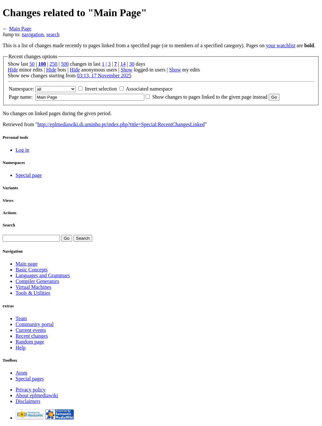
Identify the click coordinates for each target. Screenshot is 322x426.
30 (131, 64)
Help (21, 347)
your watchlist (280, 45)
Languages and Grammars (43, 275)
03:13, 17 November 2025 (104, 75)
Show (126, 69)
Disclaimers (28, 401)
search (53, 34)
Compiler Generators (37, 281)
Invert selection (101, 89)
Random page (30, 341)
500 (65, 64)
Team (21, 318)
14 (123, 64)
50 (32, 64)
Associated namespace (149, 89)
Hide (13, 69)
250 (53, 64)
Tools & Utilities (33, 293)
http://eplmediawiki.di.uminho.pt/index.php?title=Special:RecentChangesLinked (121, 124)
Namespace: (21, 89)
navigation (33, 34)
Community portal (35, 324)
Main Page (20, 28)
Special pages (30, 378)
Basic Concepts (32, 269)
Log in (22, 150)
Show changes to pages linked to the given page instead (209, 97)
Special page (29, 175)
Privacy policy (31, 389)
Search (9, 225)
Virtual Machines (33, 287)
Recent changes (32, 336)
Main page (27, 264)
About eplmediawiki (37, 395)
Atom (21, 373)
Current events (31, 330)
